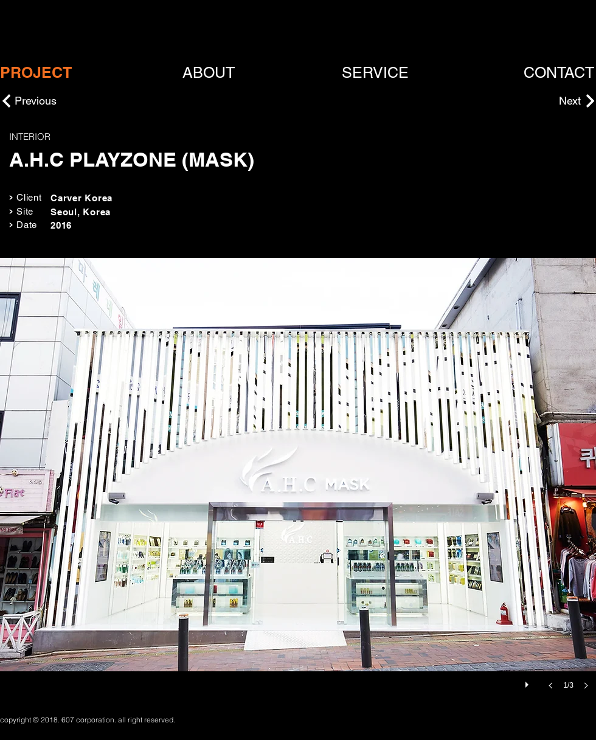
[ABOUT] (208, 72)
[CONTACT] (559, 72)
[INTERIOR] (102, 136)
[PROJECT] (36, 72)
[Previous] (58, 100)
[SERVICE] (375, 72)
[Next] (550, 100)
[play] (528, 682)
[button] (298, 486)
